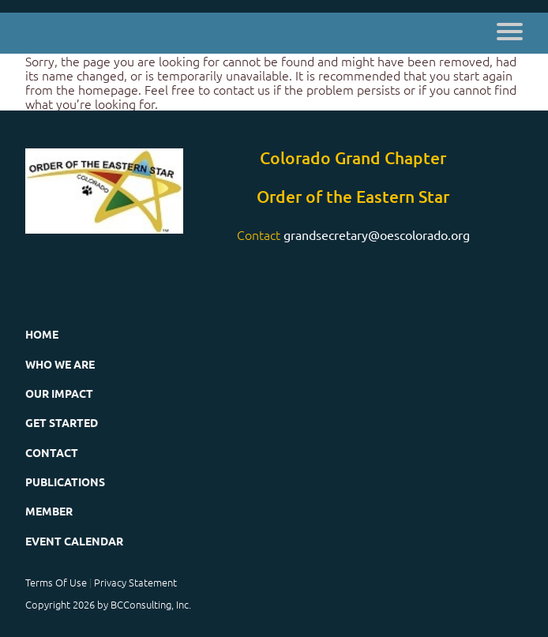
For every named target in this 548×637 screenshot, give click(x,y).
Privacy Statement (135, 582)
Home (41, 334)
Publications (65, 481)
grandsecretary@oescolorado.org (376, 234)
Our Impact (59, 393)
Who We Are (60, 364)
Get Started (61, 422)
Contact (51, 452)
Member (49, 511)
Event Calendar (74, 541)
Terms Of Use (56, 582)
